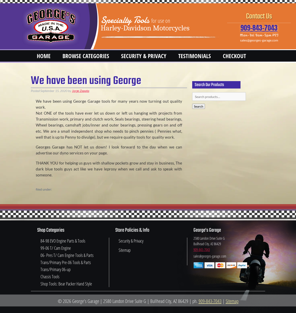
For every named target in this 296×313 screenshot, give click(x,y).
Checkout (234, 56)
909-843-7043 (259, 28)
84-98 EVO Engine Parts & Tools (62, 241)
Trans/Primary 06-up (55, 269)
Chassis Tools (49, 277)
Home (44, 56)
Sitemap (125, 250)
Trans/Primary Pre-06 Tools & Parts (65, 262)
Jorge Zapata (80, 91)
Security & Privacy (143, 56)
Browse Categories (85, 56)
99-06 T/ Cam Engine (55, 248)
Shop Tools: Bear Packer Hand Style (66, 284)
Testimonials (194, 56)
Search (198, 106)
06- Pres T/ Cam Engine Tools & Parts (67, 255)
